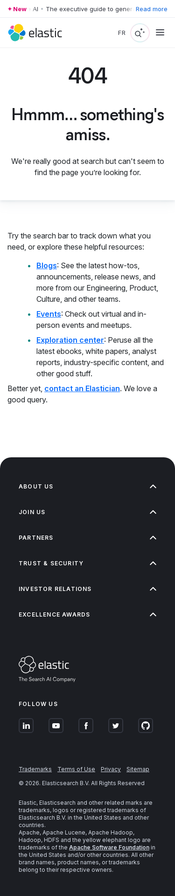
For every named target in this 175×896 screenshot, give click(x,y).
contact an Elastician (82, 388)
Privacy (111, 769)
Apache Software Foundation (109, 847)
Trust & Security (87, 563)
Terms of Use (76, 769)
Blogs (46, 265)
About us (87, 486)
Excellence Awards (87, 614)
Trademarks (35, 769)
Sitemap (137, 769)
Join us (87, 512)
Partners (87, 537)
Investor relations (87, 588)
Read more (152, 9)
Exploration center (70, 340)
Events (48, 314)
